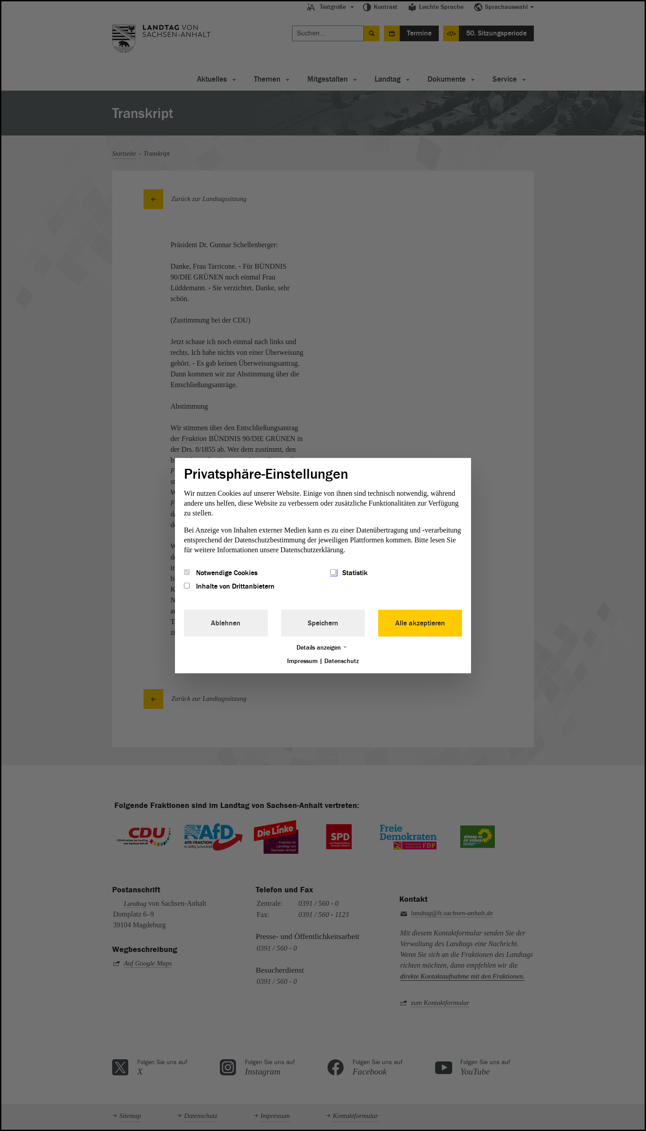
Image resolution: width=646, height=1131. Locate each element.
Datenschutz (341, 661)
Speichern (323, 623)
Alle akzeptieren (420, 623)
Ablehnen (225, 623)
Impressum (302, 661)
